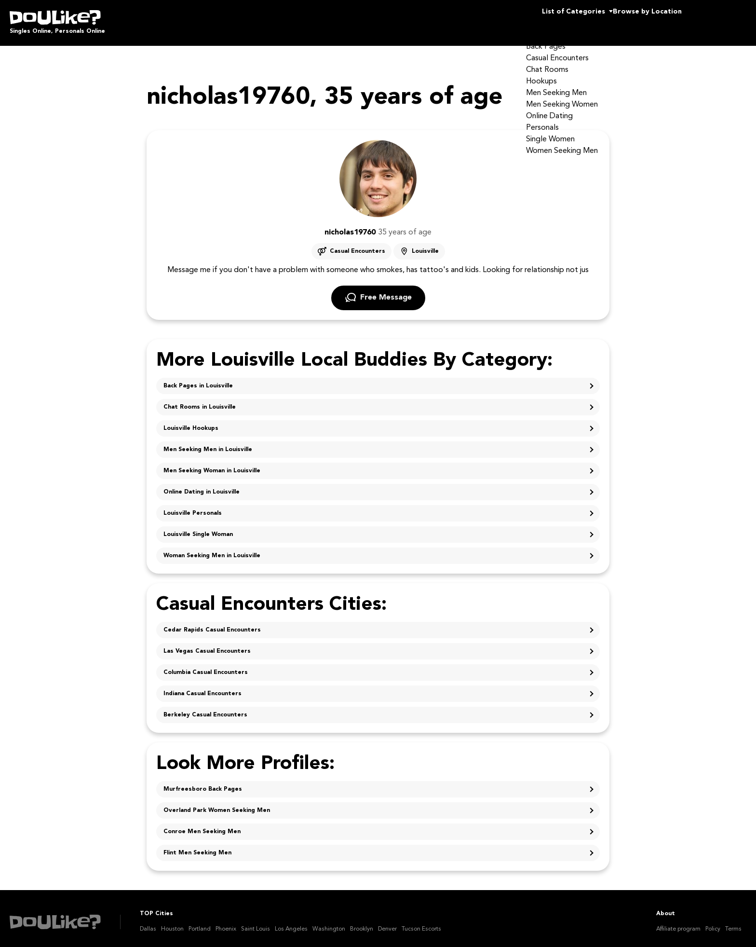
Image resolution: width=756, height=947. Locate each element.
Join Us (722, 19)
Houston (172, 922)
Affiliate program (678, 922)
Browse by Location (629, 19)
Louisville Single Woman (198, 528)
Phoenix (226, 922)
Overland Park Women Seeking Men (216, 804)
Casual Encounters (357, 244)
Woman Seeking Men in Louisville (211, 549)
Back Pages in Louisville (198, 379)
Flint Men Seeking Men (197, 846)
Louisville (425, 244)
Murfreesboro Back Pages (202, 782)
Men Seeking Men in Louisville (207, 443)
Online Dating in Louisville (201, 485)
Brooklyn (361, 922)
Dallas (148, 922)
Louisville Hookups (190, 422)
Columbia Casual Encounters (205, 666)
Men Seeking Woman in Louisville (211, 464)
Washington (328, 922)
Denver (387, 922)
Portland (200, 922)
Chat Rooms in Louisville (199, 400)
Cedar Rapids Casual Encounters (212, 623)
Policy (712, 922)
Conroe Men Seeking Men (202, 825)
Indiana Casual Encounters (202, 687)
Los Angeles (291, 922)
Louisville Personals (192, 506)
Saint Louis (255, 922)
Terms (733, 922)
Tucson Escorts (421, 922)
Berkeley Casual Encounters (205, 708)
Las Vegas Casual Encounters (207, 644)
